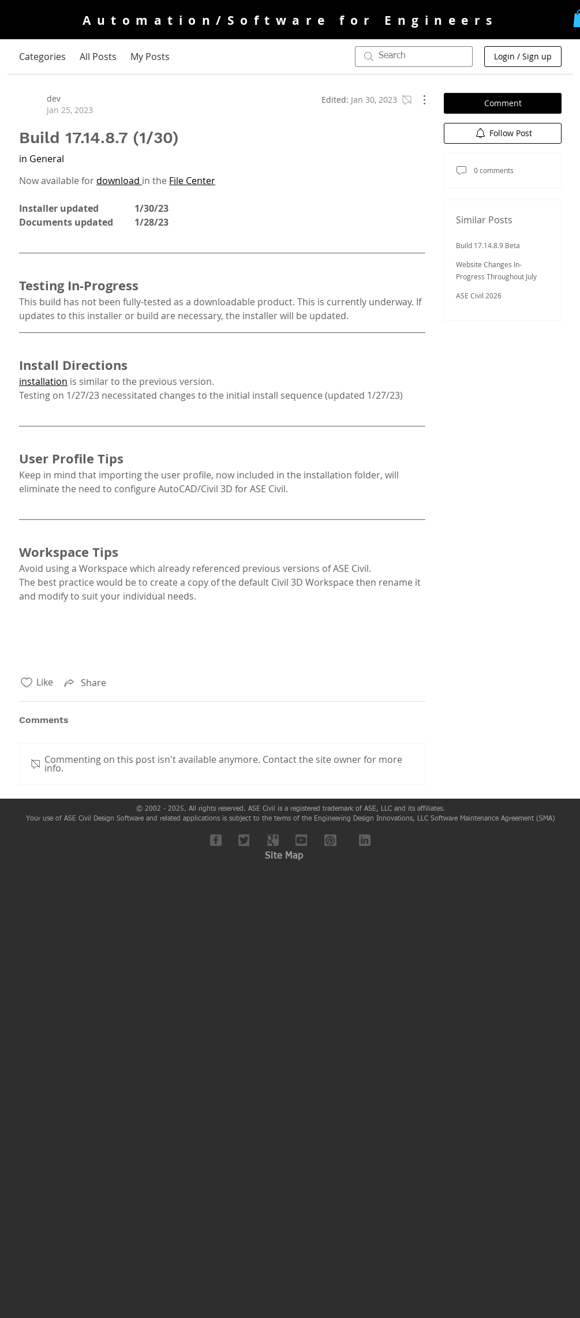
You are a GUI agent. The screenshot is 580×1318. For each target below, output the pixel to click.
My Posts (150, 56)
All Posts (98, 56)
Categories (42, 56)
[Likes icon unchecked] (26, 683)
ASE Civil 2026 (479, 295)
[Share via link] (84, 683)
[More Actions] (418, 100)
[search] (414, 56)
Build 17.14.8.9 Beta (488, 245)
